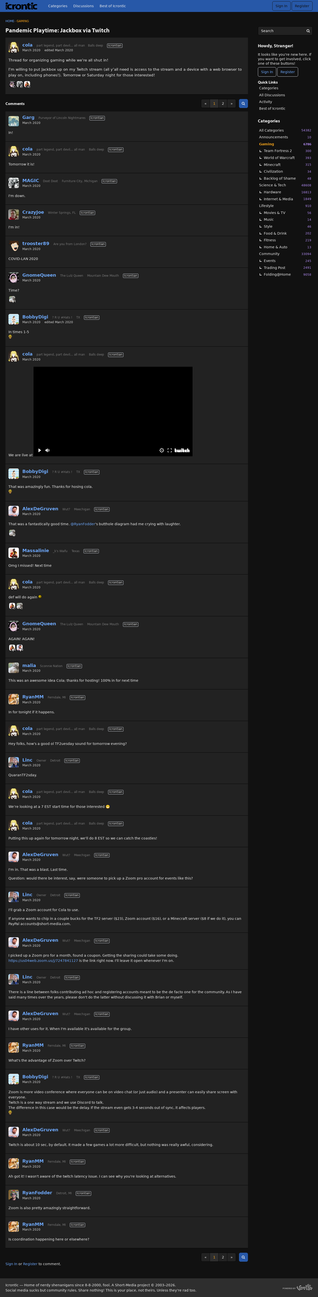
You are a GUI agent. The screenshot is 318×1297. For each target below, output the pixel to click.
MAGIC (30, 180)
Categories (57, 6)
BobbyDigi (35, 316)
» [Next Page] (232, 103)
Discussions (83, 6)
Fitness (287, 240)
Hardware (287, 192)
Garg (28, 117)
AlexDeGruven (40, 508)
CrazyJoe (33, 212)
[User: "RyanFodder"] (13, 1195)
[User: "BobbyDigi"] (13, 319)
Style (287, 226)
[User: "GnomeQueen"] (12, 84)
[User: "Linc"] (13, 762)
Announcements (285, 137)
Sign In (281, 6)
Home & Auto (287, 247)
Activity (265, 102)
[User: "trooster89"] (13, 246)
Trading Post (287, 267)
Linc (27, 760)
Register (302, 6)
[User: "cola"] (13, 47)
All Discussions (272, 95)
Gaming (285, 144)
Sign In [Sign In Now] (267, 72)
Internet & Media (287, 199)
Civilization (287, 171)
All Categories (285, 130)
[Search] (308, 30)
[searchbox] (285, 30)
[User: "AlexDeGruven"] (13, 511)
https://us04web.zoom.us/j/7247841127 (43, 961)
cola (27, 45)
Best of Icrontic (113, 6)
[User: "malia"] (12, 299)
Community (285, 254)
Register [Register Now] (287, 72)
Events (287, 261)
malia (29, 665)
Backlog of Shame (287, 178)
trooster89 (35, 243)
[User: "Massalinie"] (27, 84)
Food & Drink (287, 233)
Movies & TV (287, 212)
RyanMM (33, 696)
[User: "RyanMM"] (13, 699)
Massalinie (35, 550)
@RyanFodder (83, 524)
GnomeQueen (39, 275)
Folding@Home (287, 274)
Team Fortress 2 (287, 151)
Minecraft (287, 164)
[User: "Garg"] (13, 121)
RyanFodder (37, 1192)
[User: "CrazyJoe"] (13, 214)
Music (287, 219)
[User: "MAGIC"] (20, 84)
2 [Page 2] (223, 103)
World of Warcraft (287, 158)
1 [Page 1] (214, 103)
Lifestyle (285, 206)
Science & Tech (285, 185)
